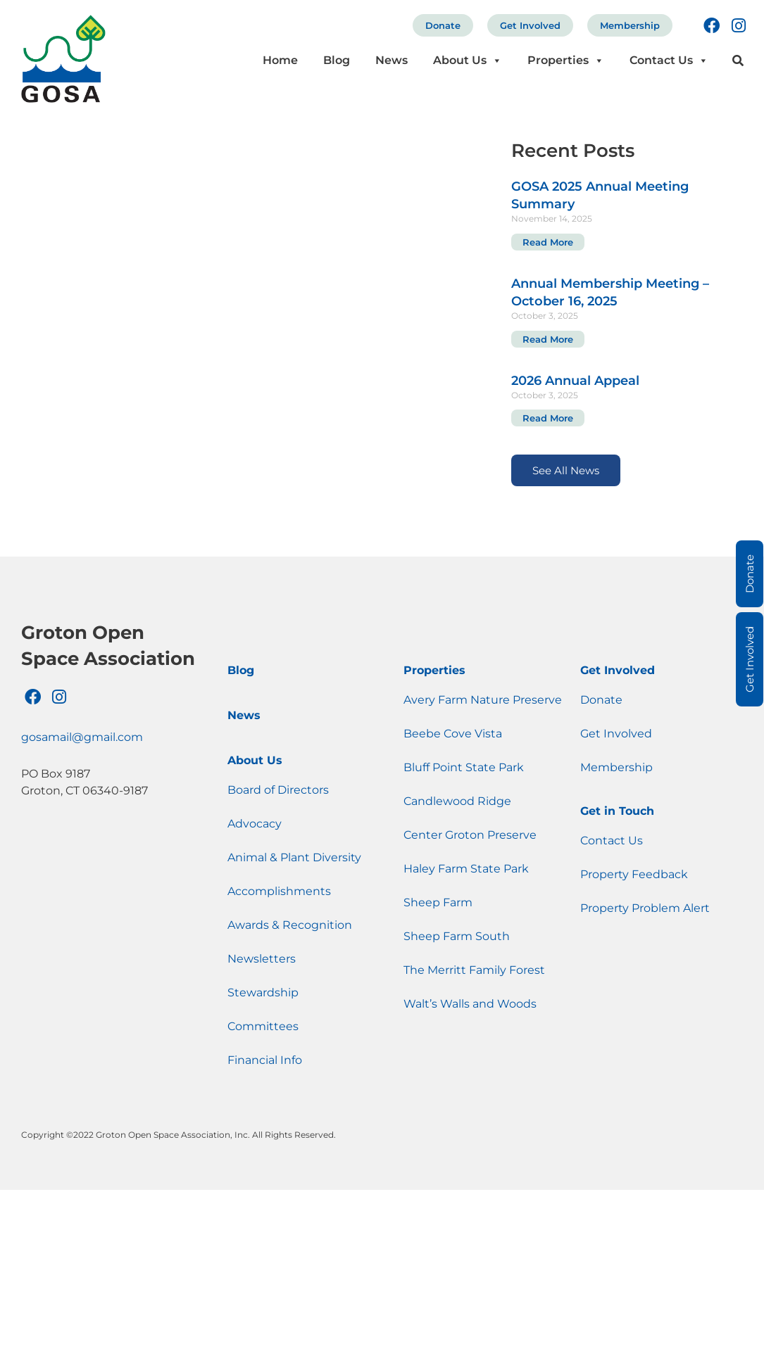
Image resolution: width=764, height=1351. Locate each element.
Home (280, 60)
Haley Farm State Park (466, 868)
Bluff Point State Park (463, 767)
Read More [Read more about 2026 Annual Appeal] (547, 418)
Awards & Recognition (289, 925)
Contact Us (669, 60)
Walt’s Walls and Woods (470, 1003)
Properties (565, 60)
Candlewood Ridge (457, 801)
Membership (630, 25)
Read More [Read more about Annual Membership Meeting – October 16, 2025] (547, 339)
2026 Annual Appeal (575, 380)
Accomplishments (279, 891)
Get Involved (530, 25)
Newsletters (261, 958)
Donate (443, 25)
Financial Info (264, 1060)
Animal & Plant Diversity (294, 857)
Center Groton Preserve (470, 835)
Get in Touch (617, 811)
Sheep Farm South (456, 936)
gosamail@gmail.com (82, 737)
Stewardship (263, 992)
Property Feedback (634, 874)
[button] (738, 60)
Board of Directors (278, 790)
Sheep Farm (437, 902)
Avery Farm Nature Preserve (482, 699)
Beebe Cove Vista (452, 733)
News (391, 60)
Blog (336, 60)
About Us (467, 60)
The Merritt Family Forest (474, 970)
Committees (263, 1026)
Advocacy (254, 823)
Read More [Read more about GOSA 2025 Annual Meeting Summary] (547, 242)
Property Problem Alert (645, 908)
